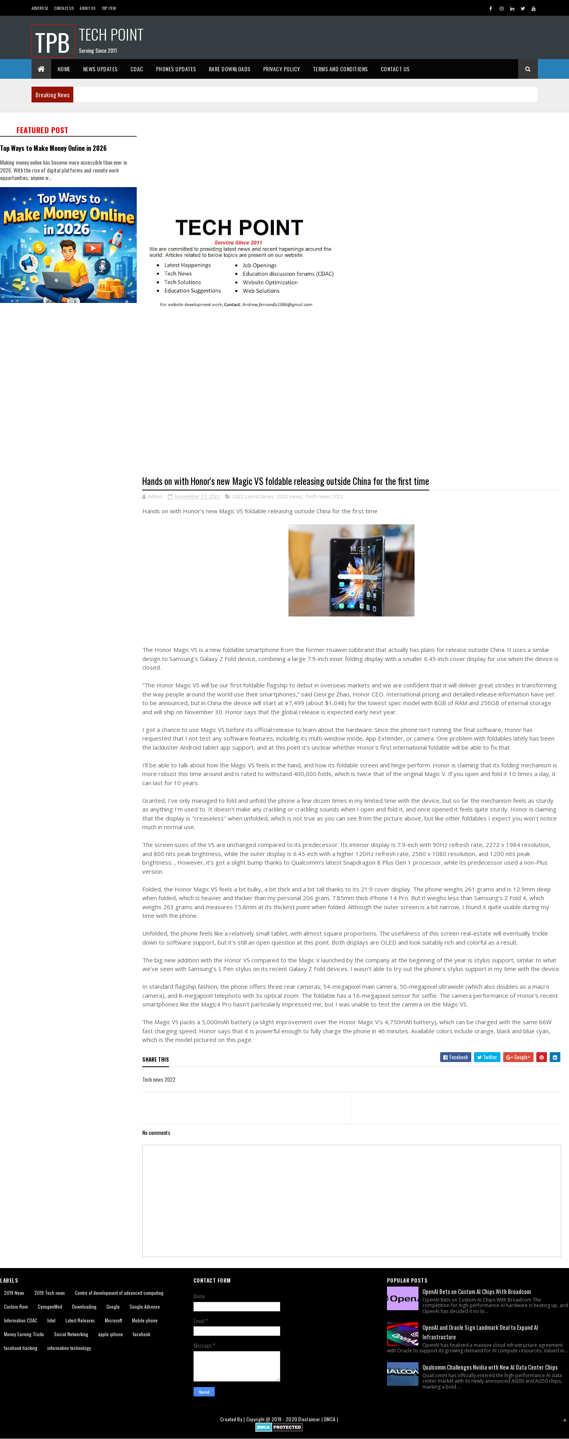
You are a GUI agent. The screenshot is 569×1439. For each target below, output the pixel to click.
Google (113, 1306)
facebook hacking (20, 1347)
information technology (69, 1347)
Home (64, 69)
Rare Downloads (230, 69)
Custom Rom (16, 1306)
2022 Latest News (253, 496)
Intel (51, 1320)
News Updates (100, 69)
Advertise (40, 8)
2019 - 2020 (284, 1419)
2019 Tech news (49, 1292)
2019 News (14, 1292)
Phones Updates (176, 69)
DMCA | (331, 1419)
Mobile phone (145, 1320)
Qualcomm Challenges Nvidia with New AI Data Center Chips (490, 1367)
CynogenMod (50, 1306)
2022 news (289, 496)
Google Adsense (145, 1306)
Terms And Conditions (340, 69)
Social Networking (71, 1334)
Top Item (109, 8)
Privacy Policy (281, 69)
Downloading (84, 1306)
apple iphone (110, 1334)
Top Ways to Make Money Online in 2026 (53, 148)
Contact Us (64, 8)
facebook (141, 1334)
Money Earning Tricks (24, 1334)
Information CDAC (20, 1320)
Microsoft (113, 1320)
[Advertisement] (355, 164)
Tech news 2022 (324, 496)
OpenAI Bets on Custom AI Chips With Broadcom (476, 1291)
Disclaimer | (311, 1419)
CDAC (136, 69)
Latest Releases (80, 1320)
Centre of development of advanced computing (119, 1292)
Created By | (233, 1419)
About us (87, 8)
